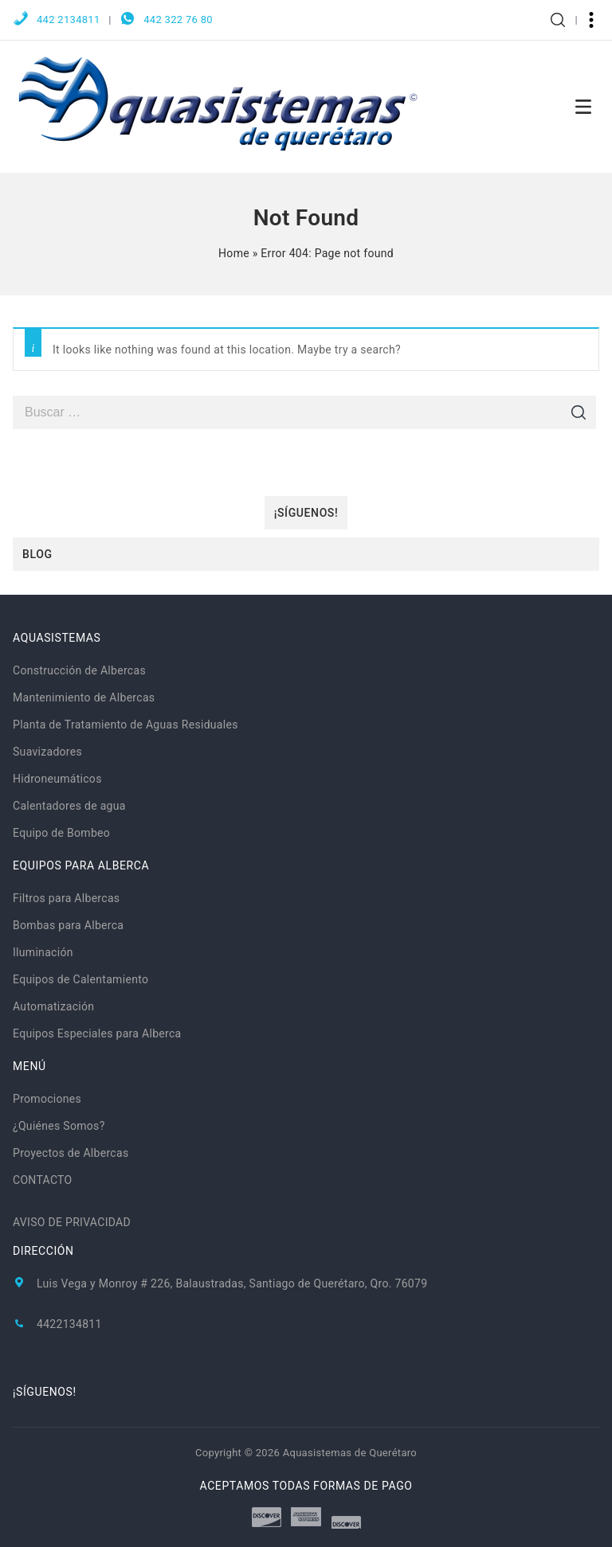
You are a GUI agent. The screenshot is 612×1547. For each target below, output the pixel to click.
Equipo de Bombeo (61, 832)
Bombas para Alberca (68, 925)
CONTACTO (43, 1180)
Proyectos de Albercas (70, 1153)
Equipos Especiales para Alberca (97, 1033)
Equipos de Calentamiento (80, 979)
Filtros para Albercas (66, 898)
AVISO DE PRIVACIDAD (72, 1222)
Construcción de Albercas (79, 670)
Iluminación (43, 952)
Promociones (47, 1098)
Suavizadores (47, 751)
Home (233, 253)
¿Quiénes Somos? (59, 1125)
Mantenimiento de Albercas (84, 697)
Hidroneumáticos (57, 778)
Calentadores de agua (69, 805)
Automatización (53, 1006)
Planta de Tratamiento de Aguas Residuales (125, 724)
